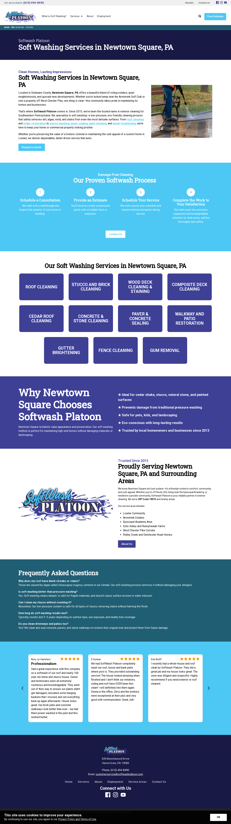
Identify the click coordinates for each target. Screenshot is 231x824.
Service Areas (137, 782)
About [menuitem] (90, 16)
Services (83, 782)
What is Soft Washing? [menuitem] (54, 16)
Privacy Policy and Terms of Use (77, 819)
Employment (115, 782)
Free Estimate (215, 16)
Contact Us (159, 782)
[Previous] (22, 688)
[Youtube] (225, 2)
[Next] (208, 688)
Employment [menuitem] (104, 16)
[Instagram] (221, 2)
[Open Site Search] (200, 16)
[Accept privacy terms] (218, 817)
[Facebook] (217, 2)
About (98, 782)
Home (68, 782)
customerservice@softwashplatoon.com (119, 774)
